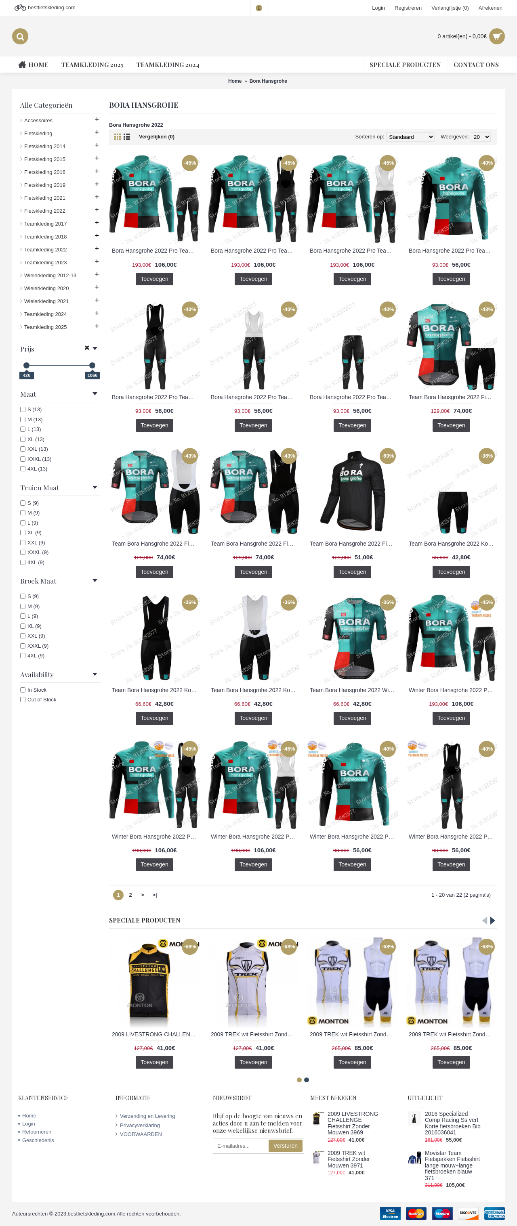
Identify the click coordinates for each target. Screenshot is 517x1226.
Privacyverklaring (138, 1125)
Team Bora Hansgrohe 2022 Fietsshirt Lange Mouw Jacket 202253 (354, 543)
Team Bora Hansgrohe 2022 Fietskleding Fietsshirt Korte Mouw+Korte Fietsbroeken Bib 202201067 (156, 543)
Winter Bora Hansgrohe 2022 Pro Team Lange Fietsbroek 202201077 (453, 836)
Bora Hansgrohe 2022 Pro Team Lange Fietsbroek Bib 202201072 (354, 397)
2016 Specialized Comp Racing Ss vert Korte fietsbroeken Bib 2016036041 (453, 1123)
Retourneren (34, 1132)
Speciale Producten (145, 920)
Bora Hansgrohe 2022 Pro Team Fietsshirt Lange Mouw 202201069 (453, 250)
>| (154, 895)
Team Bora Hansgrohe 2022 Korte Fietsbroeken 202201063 (453, 543)
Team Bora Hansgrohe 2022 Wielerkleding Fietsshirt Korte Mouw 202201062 (354, 690)
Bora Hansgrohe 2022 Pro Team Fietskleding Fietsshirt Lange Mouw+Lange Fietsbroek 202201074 (156, 250)
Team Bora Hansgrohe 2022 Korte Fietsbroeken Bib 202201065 (255, 690)
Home (27, 1116)
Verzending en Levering (145, 1116)
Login (26, 1124)
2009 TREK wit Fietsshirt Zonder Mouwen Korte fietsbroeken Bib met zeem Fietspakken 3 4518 (453, 1034)
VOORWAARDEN (139, 1134)
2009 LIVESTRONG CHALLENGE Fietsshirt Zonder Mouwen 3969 (156, 1034)
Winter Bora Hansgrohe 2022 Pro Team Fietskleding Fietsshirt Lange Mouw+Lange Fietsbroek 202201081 (453, 690)
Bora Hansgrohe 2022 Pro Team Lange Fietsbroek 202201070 (156, 397)
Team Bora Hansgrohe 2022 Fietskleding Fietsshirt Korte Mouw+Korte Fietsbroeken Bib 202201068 (255, 543)
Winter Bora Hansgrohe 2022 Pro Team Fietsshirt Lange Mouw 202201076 (354, 836)
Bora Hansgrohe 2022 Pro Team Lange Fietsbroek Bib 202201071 (255, 397)
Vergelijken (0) (156, 137)
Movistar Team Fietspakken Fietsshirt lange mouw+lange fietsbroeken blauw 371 (452, 1165)
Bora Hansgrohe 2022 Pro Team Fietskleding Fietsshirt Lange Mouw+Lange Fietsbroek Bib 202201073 (255, 250)
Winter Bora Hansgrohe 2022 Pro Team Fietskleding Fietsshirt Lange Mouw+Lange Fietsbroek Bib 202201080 (156, 836)
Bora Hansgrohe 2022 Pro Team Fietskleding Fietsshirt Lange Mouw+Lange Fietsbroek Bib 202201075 (354, 250)
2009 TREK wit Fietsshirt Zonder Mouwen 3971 (255, 1034)
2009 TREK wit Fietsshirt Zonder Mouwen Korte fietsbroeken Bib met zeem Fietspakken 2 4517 (354, 1034)
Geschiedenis (36, 1140)
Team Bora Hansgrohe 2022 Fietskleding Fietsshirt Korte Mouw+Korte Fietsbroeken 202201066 (453, 397)
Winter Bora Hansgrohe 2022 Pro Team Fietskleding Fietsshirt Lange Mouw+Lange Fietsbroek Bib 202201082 (255, 836)
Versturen (285, 1145)
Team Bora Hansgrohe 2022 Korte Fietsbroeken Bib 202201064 (156, 690)
